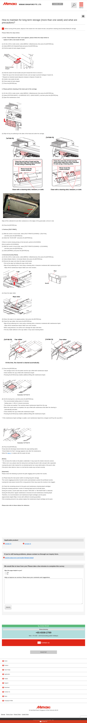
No (6, 574)
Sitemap (3, 714)
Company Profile (8, 700)
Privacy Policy (17, 714)
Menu (81, 5)
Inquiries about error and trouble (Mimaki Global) (19, 558)
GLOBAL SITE (58, 4)
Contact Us (7, 692)
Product (6, 665)
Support (6, 683)
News (5, 696)
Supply (6, 678)
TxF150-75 (27, 544)
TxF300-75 (8, 544)
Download (6, 687)
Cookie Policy (25, 714)
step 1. (9, 453)
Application (7, 674)
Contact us (43, 721)
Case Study (7, 669)
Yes (7, 572)
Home (5, 661)
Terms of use (9, 714)
